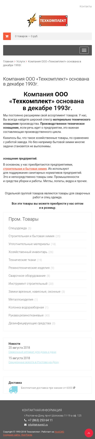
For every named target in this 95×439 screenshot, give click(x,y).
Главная (8, 61)
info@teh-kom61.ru (38, 424)
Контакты (86, 6)
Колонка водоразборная (27, 307)
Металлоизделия (21, 299)
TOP (88, 432)
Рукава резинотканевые (26, 315)
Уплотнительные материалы (29, 244)
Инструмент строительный (28, 284)
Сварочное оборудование (27, 276)
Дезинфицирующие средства (30, 323)
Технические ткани (22, 260)
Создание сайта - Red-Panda (17, 435)
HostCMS (59, 431)
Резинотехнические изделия (29, 268)
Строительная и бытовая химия (31, 236)
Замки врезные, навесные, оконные (34, 291)
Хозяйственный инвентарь (28, 252)
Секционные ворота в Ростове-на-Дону (34, 362)
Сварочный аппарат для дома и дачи (32, 351)
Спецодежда (18, 228)
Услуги (20, 61)
